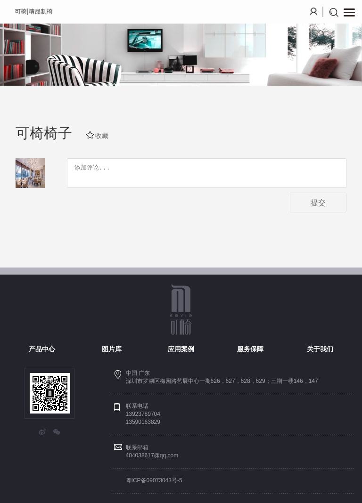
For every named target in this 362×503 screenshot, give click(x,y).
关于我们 (320, 349)
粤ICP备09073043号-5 (154, 480)
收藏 (101, 135)
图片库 (112, 349)
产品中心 (42, 349)
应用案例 (181, 349)
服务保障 (250, 349)
